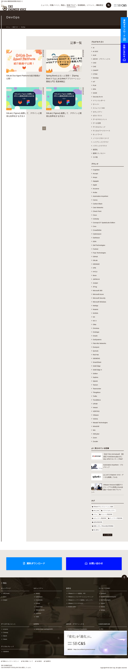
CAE (94, 66)
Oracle (95, 336)
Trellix (95, 396)
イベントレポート (99, 100)
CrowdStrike (97, 230)
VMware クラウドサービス (75, 603)
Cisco (95, 215)
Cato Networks (98, 207)
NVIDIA (95, 313)
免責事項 (48, 661)
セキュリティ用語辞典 (99, 518)
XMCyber (96, 434)
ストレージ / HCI (99, 108)
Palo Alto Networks (99, 343)
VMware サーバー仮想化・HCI (76, 593)
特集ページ (54, 5)
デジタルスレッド (99, 127)
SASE (95, 93)
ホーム (8, 27)
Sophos (95, 377)
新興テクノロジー (99, 153)
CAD (94, 63)
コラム (95, 514)
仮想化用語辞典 (97, 522)
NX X (95, 321)
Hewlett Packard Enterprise (108, 597)
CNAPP (95, 70)
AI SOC (95, 51)
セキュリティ (97, 112)
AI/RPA (36, 624)
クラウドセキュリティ (109, 510)
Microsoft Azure (98, 294)
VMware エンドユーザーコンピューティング (80, 597)
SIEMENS (96, 358)
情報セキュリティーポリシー (11, 661)
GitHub (95, 256)
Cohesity (96, 219)
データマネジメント (100, 119)
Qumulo (95, 351)
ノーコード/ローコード (101, 138)
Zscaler (95, 441)
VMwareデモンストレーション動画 (103, 506)
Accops (95, 173)
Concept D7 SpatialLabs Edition (104, 222)
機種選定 (99, 5)
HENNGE (96, 264)
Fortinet (95, 249)
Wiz (94, 430)
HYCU (95, 272)
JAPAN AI (96, 279)
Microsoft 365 (97, 290)
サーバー (96, 104)
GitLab (95, 260)
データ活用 (97, 123)
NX (94, 317)
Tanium (95, 385)
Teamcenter (97, 388)
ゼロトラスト (97, 115)
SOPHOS (38, 613)
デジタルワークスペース (101, 131)
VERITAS (96, 411)
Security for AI (98, 97)
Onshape (96, 332)
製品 (63, 5)
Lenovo (103, 603)
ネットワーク (97, 134)
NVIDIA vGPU (72, 606)
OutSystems (97, 339)
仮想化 (95, 149)
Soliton (95, 373)
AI (93, 48)
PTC (102, 629)
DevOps (96, 78)
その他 (95, 157)
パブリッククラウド (100, 146)
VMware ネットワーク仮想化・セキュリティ (80, 600)
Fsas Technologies (99, 253)
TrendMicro (97, 400)
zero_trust (96, 510)
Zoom (95, 438)
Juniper (95, 283)
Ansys (95, 177)
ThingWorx (96, 392)
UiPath (95, 404)
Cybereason (97, 234)
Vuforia (95, 419)
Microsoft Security (99, 298)
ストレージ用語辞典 (106, 514)
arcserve (5, 629)
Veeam (95, 407)
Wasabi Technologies (100, 422)
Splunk (95, 381)
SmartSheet (97, 362)
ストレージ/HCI (104, 588)
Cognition (96, 170)
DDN (94, 241)
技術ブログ (71, 5)
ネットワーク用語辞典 (116, 518)
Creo (94, 226)
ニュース (44, 5)
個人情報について (28, 661)
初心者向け (96, 530)
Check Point (97, 211)
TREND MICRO (40, 610)
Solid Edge (97, 366)
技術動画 (81, 5)
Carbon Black (97, 204)
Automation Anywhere (100, 196)
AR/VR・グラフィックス (101, 59)
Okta (94, 324)
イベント (90, 5)
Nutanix (95, 309)
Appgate (96, 181)
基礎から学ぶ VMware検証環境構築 (103, 526)
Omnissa (96, 328)
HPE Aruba (6, 593)
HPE (94, 268)
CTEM (95, 74)
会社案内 (39, 661)
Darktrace (96, 238)
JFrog (95, 287)
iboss (95, 275)
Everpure (96, 347)
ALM (94, 55)
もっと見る (107, 534)
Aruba (95, 192)
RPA (94, 89)
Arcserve (96, 188)
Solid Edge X (97, 370)
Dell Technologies (99, 245)
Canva (95, 200)
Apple (95, 185)
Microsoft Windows (99, 302)
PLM (94, 85)
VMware (96, 415)
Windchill (96, 426)
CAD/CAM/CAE (104, 624)
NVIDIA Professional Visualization (77, 629)
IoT (94, 81)
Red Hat (96, 355)
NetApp (95, 305)
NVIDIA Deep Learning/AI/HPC (44, 629)
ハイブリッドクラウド (101, 142)
